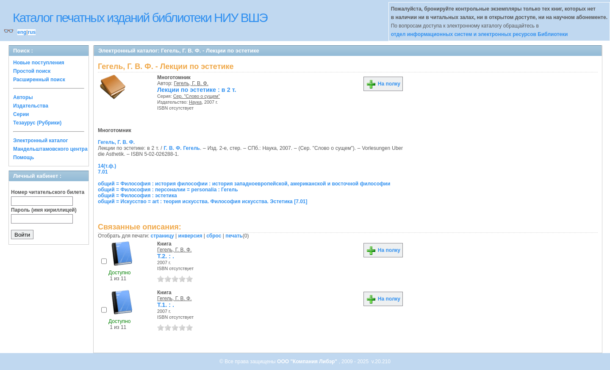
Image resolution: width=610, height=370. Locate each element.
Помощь (23, 157)
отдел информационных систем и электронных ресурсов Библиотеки (479, 34)
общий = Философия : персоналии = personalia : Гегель (168, 190)
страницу (162, 236)
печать (234, 236)
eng (21, 32)
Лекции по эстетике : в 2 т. (196, 89)
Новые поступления (38, 63)
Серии (21, 114)
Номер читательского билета (47, 192)
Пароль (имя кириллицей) (44, 210)
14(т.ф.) (107, 166)
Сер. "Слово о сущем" (196, 96)
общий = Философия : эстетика (137, 196)
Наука (195, 102)
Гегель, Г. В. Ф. (191, 83)
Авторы (23, 97)
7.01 (103, 172)
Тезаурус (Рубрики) (37, 123)
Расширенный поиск (39, 80)
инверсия (190, 236)
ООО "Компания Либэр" (307, 361)
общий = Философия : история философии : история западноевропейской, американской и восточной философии (244, 184)
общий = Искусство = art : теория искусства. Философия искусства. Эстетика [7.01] (202, 201)
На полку (383, 84)
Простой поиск (31, 71)
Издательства (30, 106)
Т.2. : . (165, 256)
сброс (213, 236)
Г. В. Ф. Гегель (182, 148)
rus (32, 32)
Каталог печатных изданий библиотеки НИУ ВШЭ (140, 18)
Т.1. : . (165, 304)
